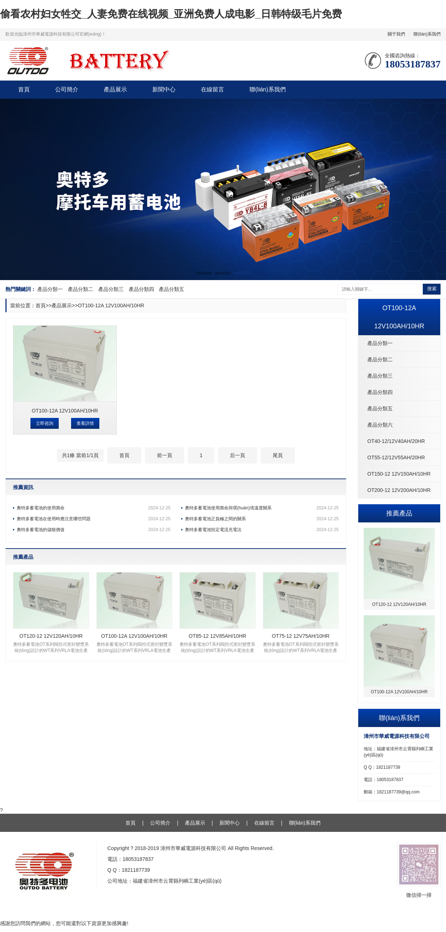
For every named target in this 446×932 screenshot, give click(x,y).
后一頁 (237, 455)
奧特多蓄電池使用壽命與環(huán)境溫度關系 (262, 507)
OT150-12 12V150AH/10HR (398, 474)
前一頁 (164, 455)
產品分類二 (80, 289)
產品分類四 (141, 289)
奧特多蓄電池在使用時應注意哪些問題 (93, 518)
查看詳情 (85, 423)
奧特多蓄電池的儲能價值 (93, 529)
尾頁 (278, 455)
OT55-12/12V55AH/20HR (396, 457)
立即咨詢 (44, 423)
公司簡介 (66, 89)
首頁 (24, 89)
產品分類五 (171, 289)
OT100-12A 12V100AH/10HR (111, 305)
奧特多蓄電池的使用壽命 (93, 507)
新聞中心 (163, 89)
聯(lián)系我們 (427, 34)
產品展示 (115, 89)
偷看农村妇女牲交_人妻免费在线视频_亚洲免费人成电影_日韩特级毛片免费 (171, 14)
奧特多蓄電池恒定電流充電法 (262, 529)
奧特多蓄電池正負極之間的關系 (262, 518)
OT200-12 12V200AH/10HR (398, 490)
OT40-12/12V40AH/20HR (396, 441)
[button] (204, 273)
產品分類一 (50, 289)
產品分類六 (380, 425)
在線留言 (212, 89)
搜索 (432, 288)
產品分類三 (111, 289)
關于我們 (396, 34)
